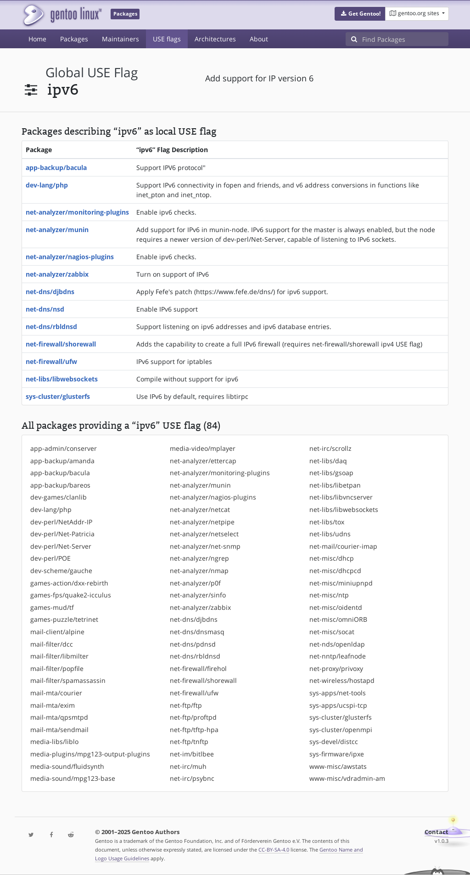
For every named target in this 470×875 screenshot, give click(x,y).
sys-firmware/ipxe (336, 754)
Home (37, 38)
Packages (74, 38)
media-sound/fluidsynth (67, 766)
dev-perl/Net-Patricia (62, 533)
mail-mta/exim (52, 705)
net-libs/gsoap (331, 472)
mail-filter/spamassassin (68, 680)
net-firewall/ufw (51, 361)
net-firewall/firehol (198, 668)
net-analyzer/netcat (200, 509)
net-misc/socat (331, 631)
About (259, 38)
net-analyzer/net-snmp (205, 546)
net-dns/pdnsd (193, 644)
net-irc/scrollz (330, 448)
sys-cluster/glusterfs (58, 396)
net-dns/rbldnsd (51, 326)
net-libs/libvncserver (341, 497)
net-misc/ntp (329, 595)
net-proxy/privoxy (336, 668)
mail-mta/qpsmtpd (59, 717)
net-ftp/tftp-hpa (194, 729)
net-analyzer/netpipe (202, 521)
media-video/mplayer (202, 448)
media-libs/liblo (54, 741)
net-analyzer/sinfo (198, 595)
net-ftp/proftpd (193, 717)
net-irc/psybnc (192, 778)
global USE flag (91, 72)
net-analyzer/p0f (195, 583)
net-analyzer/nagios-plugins (70, 256)
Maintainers (120, 38)
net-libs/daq (328, 460)
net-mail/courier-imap (343, 546)
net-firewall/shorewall (61, 344)
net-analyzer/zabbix (57, 274)
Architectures (215, 38)
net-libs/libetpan (335, 485)
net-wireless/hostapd (342, 680)
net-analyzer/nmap (199, 570)
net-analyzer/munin (57, 229)
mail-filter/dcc (51, 644)
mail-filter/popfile (57, 668)
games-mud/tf (52, 607)
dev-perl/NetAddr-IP (61, 521)
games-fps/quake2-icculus (70, 595)
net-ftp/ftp (186, 705)
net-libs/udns (330, 533)
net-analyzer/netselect (204, 533)
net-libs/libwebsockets (62, 379)
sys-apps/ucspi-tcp (338, 705)
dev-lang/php (47, 185)
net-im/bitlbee (192, 754)
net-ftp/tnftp (189, 741)
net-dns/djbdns (50, 291)
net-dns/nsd (45, 309)
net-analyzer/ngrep (199, 558)
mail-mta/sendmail (59, 729)
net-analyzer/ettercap (203, 460)
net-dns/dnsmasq (197, 631)
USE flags (167, 38)
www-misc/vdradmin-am (347, 778)
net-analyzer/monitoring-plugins (77, 212)
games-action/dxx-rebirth (69, 583)
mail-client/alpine (57, 631)
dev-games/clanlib (58, 497)
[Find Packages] (405, 39)
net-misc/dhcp (331, 558)
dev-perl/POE (50, 558)
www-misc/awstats (338, 766)
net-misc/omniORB (338, 619)
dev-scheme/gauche (61, 570)
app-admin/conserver (63, 448)
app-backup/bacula (56, 167)
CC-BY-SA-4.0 (273, 849)
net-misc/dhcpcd (335, 570)
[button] (360, 14)
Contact (436, 832)
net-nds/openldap (337, 644)
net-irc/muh (188, 766)
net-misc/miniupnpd (341, 583)
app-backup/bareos (60, 485)
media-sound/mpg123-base (72, 778)
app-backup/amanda (62, 460)
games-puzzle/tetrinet (64, 619)
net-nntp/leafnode (337, 656)
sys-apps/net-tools (337, 692)
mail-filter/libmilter (59, 656)
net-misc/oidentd (335, 607)
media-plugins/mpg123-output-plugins (90, 754)
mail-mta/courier (56, 692)
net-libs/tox (326, 521)
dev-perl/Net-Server (60, 546)
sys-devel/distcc (333, 741)
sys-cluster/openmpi (340, 729)
